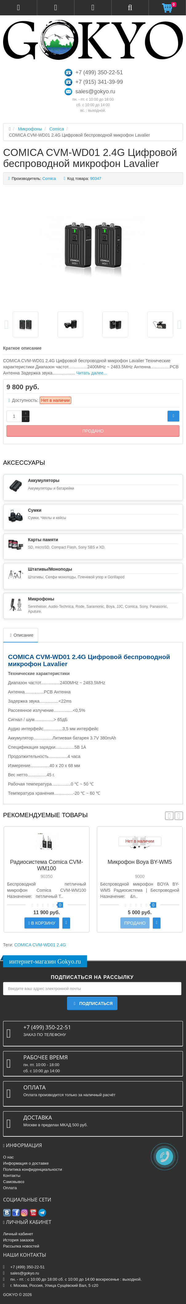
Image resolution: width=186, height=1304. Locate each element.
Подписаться (92, 1003)
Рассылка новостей (21, 1246)
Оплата (10, 1188)
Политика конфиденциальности (32, 1169)
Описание (20, 635)
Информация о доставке (26, 1163)
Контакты (11, 1175)
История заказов (18, 1240)
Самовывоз (13, 1181)
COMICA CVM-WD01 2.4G (40, 944)
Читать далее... (91, 373)
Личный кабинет (18, 1234)
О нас (8, 1157)
